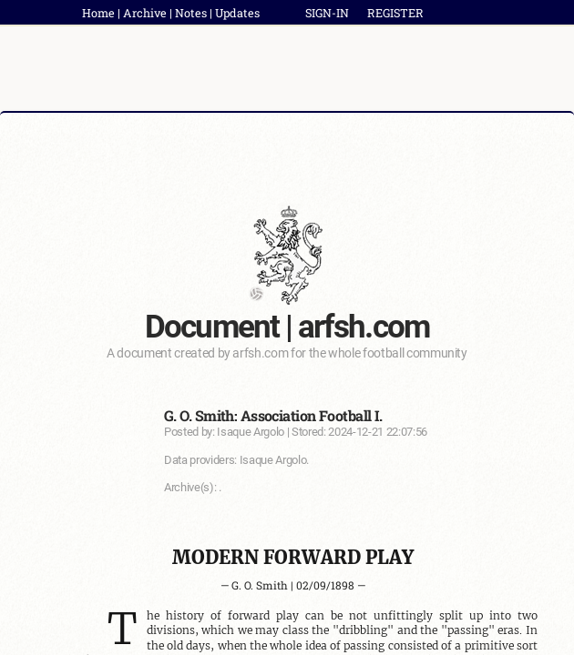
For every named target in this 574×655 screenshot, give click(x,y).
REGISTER (395, 12)
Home (98, 12)
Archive (145, 12)
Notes (191, 12)
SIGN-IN (327, 12)
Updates (237, 12)
